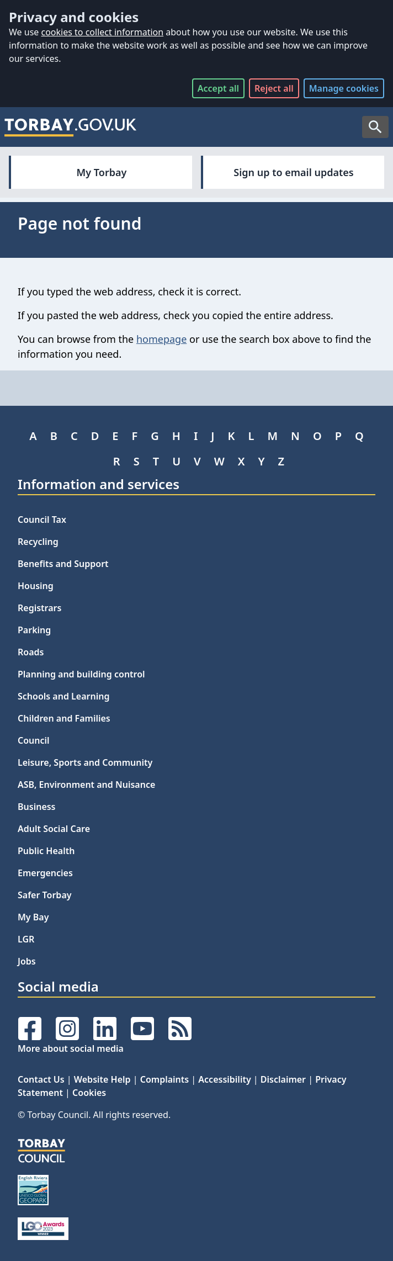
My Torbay (102, 172)
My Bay (33, 917)
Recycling (38, 542)
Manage (344, 88)
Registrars (39, 608)
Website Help (102, 1079)
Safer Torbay (45, 895)
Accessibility (224, 1079)
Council (34, 740)
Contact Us (41, 1079)
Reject (274, 88)
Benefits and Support (63, 564)
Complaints (164, 1079)
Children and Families (64, 718)
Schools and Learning (63, 696)
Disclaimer (283, 1079)
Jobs (27, 961)
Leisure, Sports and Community (85, 762)
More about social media (71, 1048)
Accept (218, 88)
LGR (26, 939)
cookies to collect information (102, 32)
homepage (161, 339)
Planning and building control (81, 674)
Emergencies (45, 873)
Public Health (46, 851)
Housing (36, 586)
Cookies (89, 1093)
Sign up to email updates (293, 172)
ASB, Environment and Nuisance (86, 784)
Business (37, 807)
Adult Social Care (54, 829)
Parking (34, 630)
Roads (31, 652)
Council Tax (42, 519)
